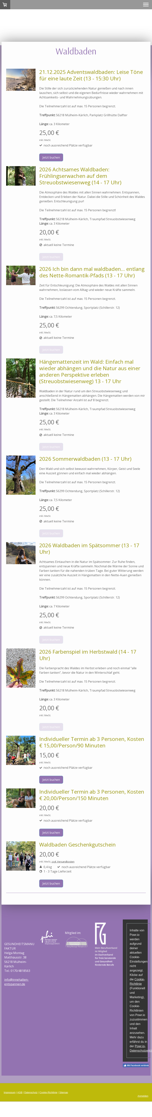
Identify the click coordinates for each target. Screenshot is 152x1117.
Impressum (9, 1092)
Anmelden (142, 1096)
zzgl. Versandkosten (63, 861)
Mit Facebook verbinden (137, 1065)
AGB (19, 1092)
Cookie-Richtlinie (48, 1092)
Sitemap (63, 1092)
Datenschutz (31, 1092)
